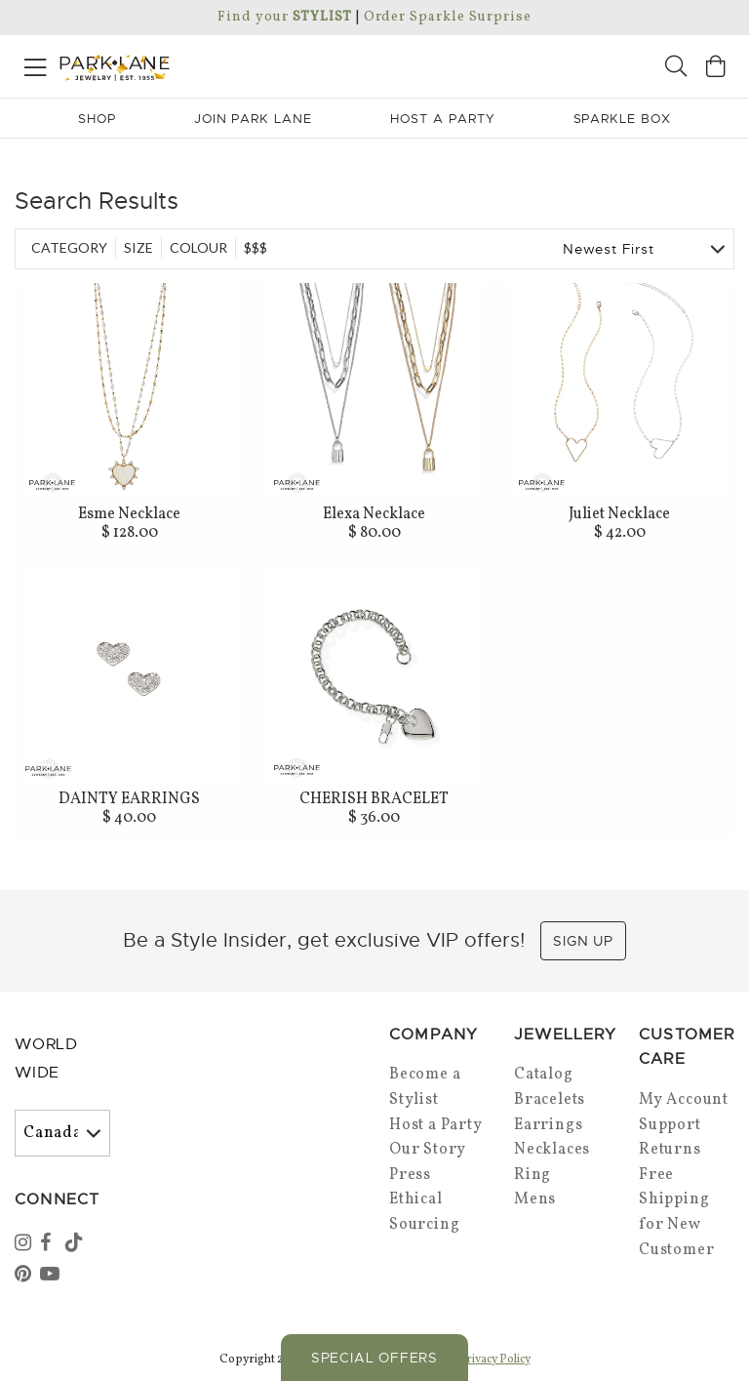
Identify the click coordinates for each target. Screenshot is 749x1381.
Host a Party (436, 1125)
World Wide (46, 1058)
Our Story (427, 1149)
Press (410, 1175)
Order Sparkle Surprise (448, 17)
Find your (284, 17)
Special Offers (374, 1357)
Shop (97, 118)
